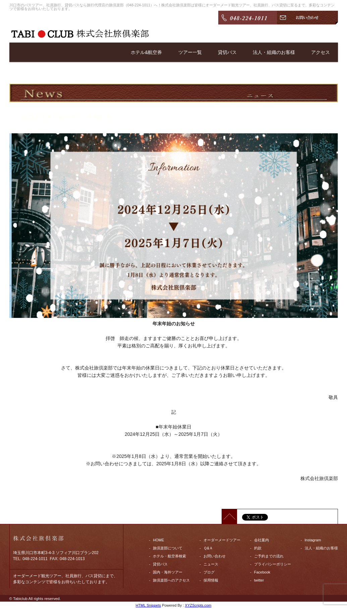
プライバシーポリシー (272, 564)
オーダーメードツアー (222, 540)
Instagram (313, 540)
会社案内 (261, 540)
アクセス (320, 52)
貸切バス (227, 52)
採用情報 (211, 580)
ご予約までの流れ (269, 556)
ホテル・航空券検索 (169, 556)
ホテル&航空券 (146, 52)
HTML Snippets (148, 605)
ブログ (209, 572)
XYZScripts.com (198, 605)
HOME (158, 540)
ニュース (211, 564)
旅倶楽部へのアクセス (171, 580)
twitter (259, 580)
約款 (258, 548)
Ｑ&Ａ (208, 548)
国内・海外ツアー (167, 572)
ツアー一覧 (190, 52)
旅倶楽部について (167, 548)
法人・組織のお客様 (274, 52)
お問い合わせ (215, 556)
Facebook (262, 572)
